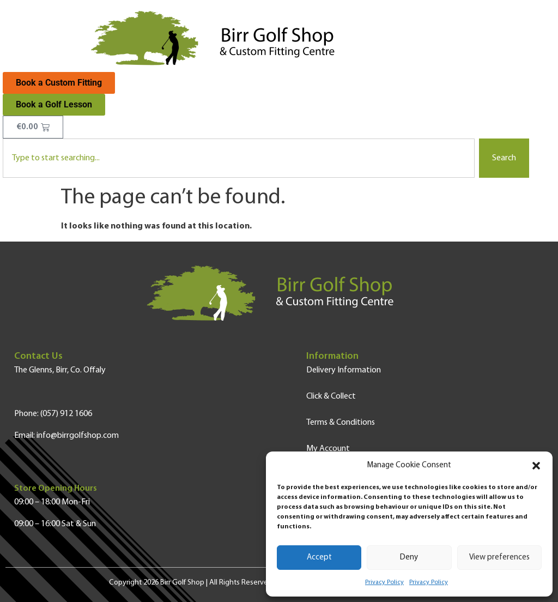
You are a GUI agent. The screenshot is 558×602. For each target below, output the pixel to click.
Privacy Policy (384, 582)
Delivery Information (343, 370)
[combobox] (239, 158)
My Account (328, 448)
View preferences (499, 557)
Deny (409, 557)
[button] (536, 465)
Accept (319, 557)
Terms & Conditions (340, 422)
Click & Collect (331, 396)
